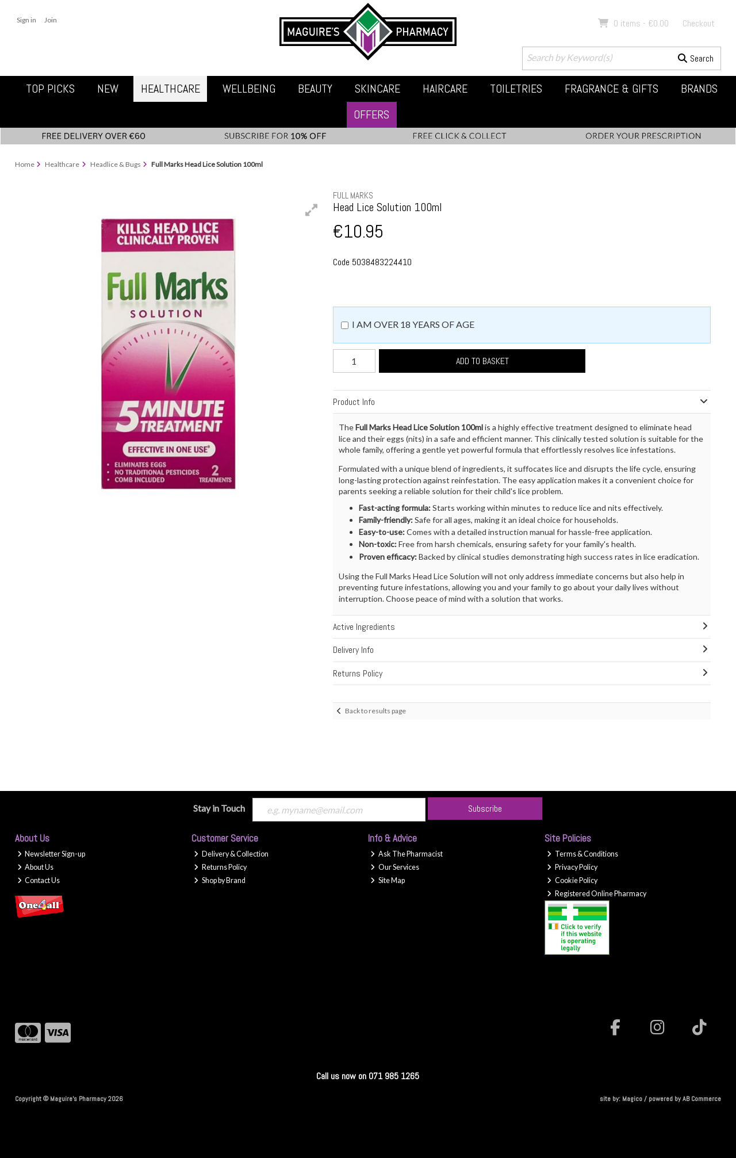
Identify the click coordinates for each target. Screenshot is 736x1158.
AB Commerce (702, 1098)
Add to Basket (482, 361)
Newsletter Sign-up (51, 854)
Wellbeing (249, 88)
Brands (699, 88)
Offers (371, 114)
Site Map (387, 880)
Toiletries (516, 88)
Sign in (26, 20)
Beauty (315, 88)
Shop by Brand (220, 880)
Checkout (699, 23)
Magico (632, 1098)
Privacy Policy (572, 867)
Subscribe (485, 808)
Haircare (445, 88)
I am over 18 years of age (413, 324)
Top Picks (50, 88)
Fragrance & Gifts (611, 88)
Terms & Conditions (582, 854)
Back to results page (375, 710)
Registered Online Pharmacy (596, 893)
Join (50, 20)
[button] (311, 210)
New (107, 88)
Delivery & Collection (231, 854)
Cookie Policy (572, 880)
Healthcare (170, 88)
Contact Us (38, 880)
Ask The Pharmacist (406, 854)
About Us (35, 867)
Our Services (394, 867)
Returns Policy (220, 867)
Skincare (377, 88)
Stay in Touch (219, 807)
